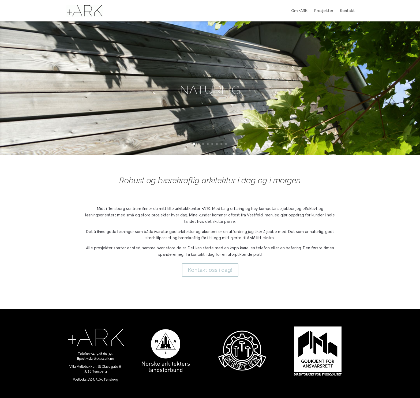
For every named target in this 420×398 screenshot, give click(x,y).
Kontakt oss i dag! (210, 270)
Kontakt (347, 11)
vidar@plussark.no (100, 359)
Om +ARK (299, 11)
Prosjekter (323, 11)
